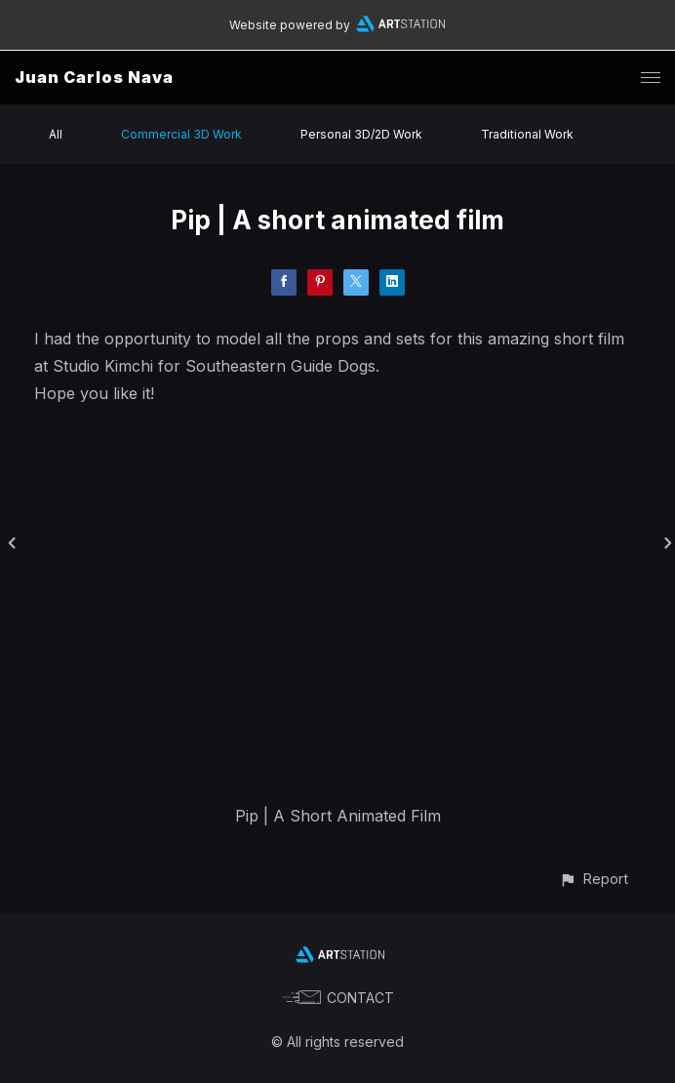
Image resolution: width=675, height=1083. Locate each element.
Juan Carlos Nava (94, 77)
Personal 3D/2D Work (361, 134)
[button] (593, 879)
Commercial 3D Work (181, 134)
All (55, 134)
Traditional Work (527, 134)
